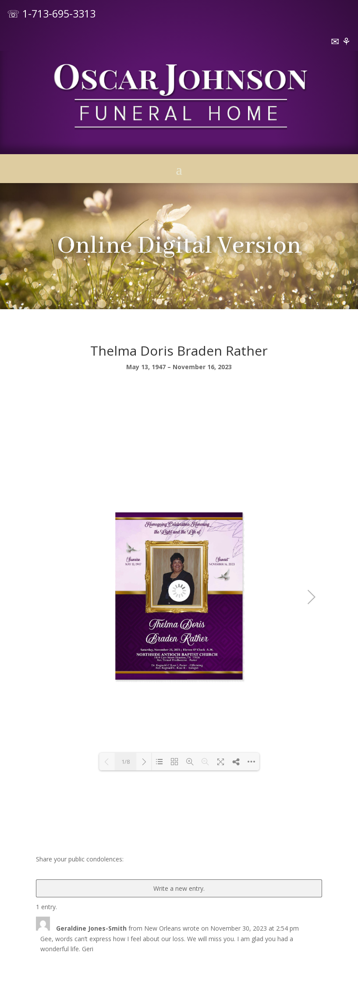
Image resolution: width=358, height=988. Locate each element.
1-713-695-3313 (59, 14)
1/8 (125, 762)
